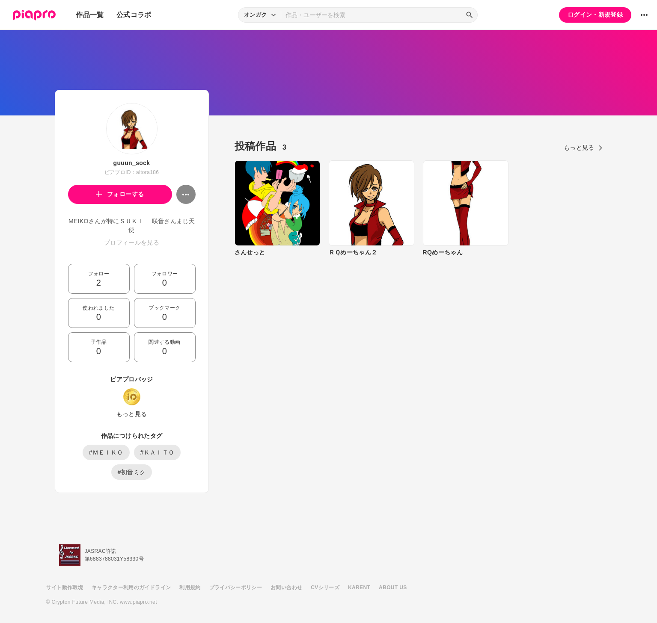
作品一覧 (90, 14)
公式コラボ (134, 14)
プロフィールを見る (131, 242)
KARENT (359, 588)
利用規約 (189, 588)
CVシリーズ (325, 588)
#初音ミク (132, 472)
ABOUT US (393, 588)
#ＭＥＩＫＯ (106, 452)
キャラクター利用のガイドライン (131, 588)
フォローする (120, 194)
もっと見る (131, 413)
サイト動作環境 (64, 588)
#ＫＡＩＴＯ (157, 452)
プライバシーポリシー (235, 588)
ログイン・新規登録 (595, 14)
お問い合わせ (286, 588)
